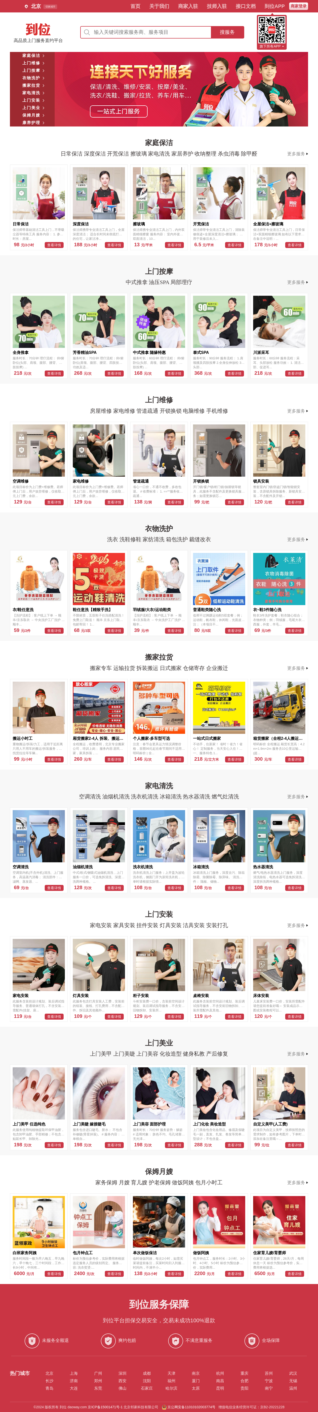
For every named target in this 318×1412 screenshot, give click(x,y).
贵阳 (244, 1388)
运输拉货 (125, 668)
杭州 (220, 1373)
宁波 (269, 1381)
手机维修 (217, 411)
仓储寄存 (194, 668)
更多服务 (297, 153)
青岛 (49, 1388)
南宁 (269, 1388)
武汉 (293, 1373)
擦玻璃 (139, 154)
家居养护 (183, 154)
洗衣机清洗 (145, 796)
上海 (74, 1373)
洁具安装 (194, 925)
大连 (74, 1388)
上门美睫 (125, 1054)
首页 (135, 6)
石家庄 (147, 1388)
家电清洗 (159, 154)
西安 (122, 1381)
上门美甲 (101, 1054)
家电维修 (125, 411)
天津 (171, 1373)
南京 (196, 1373)
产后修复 (217, 1054)
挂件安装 (148, 925)
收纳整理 (206, 154)
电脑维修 (194, 411)
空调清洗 (90, 796)
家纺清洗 (154, 539)
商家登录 (299, 6)
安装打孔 (217, 925)
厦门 (196, 1381)
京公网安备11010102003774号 (191, 1407)
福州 (171, 1381)
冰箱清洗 (171, 796)
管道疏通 (148, 411)
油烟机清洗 (116, 796)
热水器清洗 (197, 796)
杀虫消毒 (229, 154)
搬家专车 (101, 668)
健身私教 (194, 1054)
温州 (293, 1388)
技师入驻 (217, 6)
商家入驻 (188, 6)
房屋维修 (101, 411)
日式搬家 (171, 668)
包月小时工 (209, 1182)
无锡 (293, 1381)
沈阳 (147, 1381)
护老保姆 (160, 1182)
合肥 (244, 1381)
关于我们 (159, 6)
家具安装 (125, 925)
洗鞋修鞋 (131, 539)
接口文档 (246, 6)
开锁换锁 (171, 411)
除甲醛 (249, 154)
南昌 (220, 1381)
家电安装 (101, 925)
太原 (196, 1388)
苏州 (269, 1373)
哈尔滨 (171, 1388)
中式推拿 (137, 282)
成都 (147, 1373)
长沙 (49, 1381)
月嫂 (125, 1182)
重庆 (244, 1373)
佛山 (122, 1388)
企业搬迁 (217, 668)
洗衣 (113, 539)
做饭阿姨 (183, 1182)
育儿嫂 (140, 1182)
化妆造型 (171, 1054)
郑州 (98, 1381)
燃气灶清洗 (225, 796)
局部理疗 (181, 282)
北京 (49, 1373)
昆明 (220, 1388)
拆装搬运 (148, 668)
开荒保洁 (118, 154)
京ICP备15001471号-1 (105, 1407)
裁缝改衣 (200, 539)
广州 (98, 1373)
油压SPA (159, 282)
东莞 (98, 1388)
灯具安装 (171, 925)
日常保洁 (72, 154)
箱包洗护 (177, 539)
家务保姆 (107, 1182)
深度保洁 (95, 154)
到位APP (275, 6)
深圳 (122, 1373)
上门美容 (148, 1054)
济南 (74, 1381)
